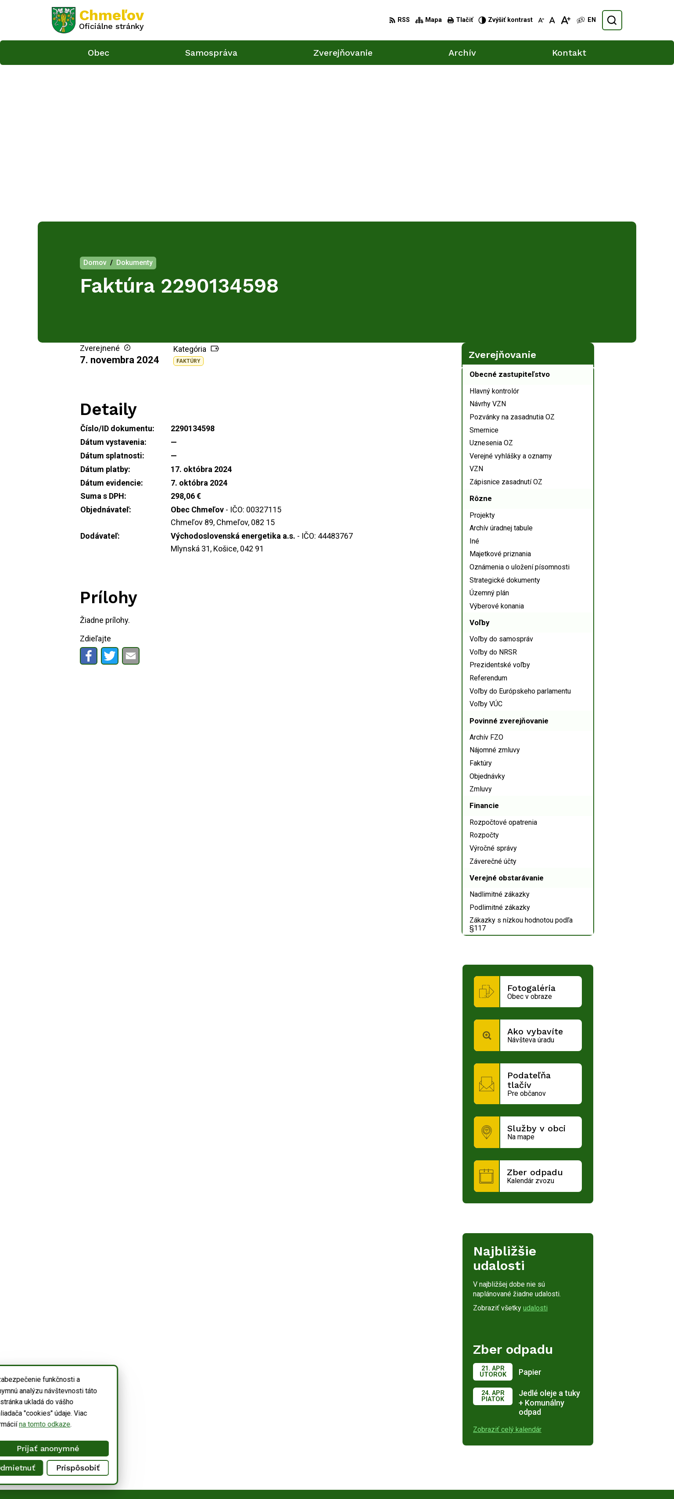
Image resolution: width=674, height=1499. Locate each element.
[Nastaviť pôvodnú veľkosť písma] (552, 20)
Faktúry (188, 204)
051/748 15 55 (550, 1455)
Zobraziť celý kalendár (507, 1272)
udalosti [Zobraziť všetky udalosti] (535, 1151)
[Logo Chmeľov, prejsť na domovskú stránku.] (98, 20)
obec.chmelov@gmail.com (566, 1464)
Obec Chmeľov (126, 1399)
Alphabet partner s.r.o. (168, 1390)
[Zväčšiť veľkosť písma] (565, 20)
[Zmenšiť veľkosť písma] (541, 20)
